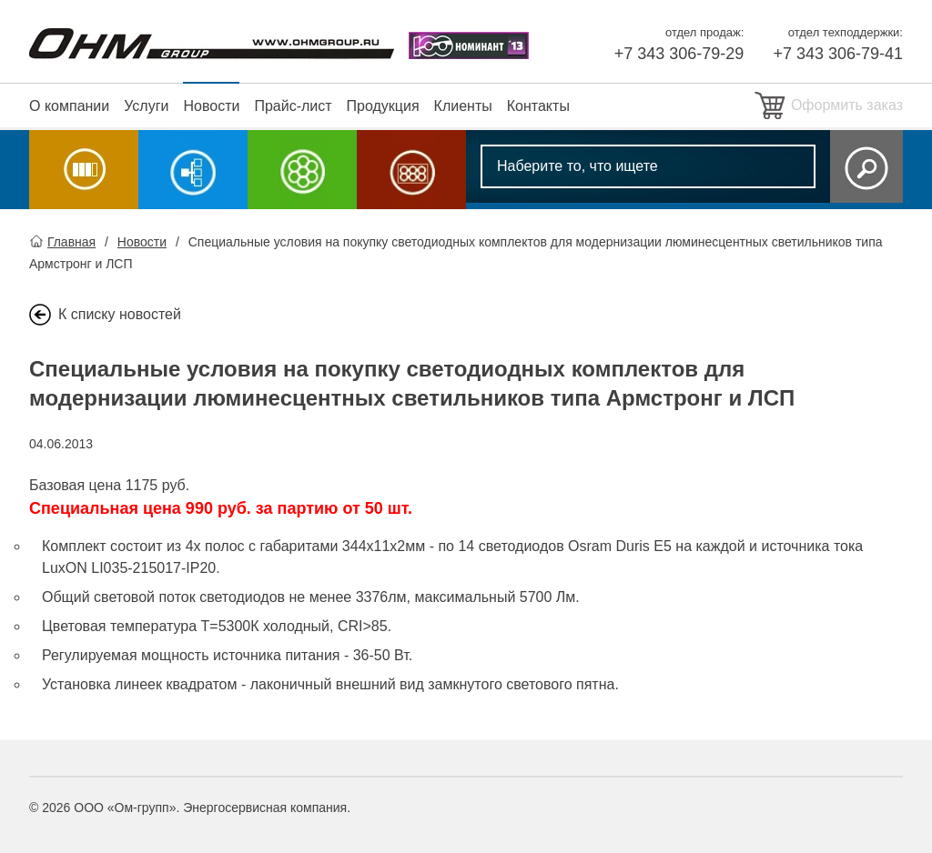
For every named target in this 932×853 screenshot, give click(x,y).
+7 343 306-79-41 (838, 54)
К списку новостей (119, 314)
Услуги (146, 106)
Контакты (538, 106)
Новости (211, 106)
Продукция (383, 106)
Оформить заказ (847, 105)
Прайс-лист (292, 106)
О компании (69, 106)
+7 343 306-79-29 (679, 54)
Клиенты (463, 106)
